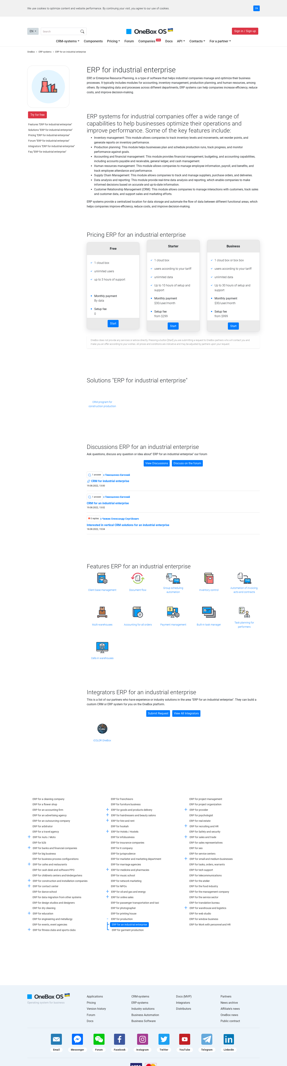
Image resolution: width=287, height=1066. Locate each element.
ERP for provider (199, 809)
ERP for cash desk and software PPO (53, 869)
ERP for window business (203, 919)
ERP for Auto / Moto (44, 837)
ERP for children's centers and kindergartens (57, 875)
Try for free (37, 115)
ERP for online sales (122, 897)
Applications (95, 996)
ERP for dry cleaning (44, 908)
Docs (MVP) (184, 996)
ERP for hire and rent (123, 820)
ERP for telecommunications (205, 875)
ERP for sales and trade (203, 837)
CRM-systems (66, 41)
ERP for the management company (209, 891)
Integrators (183, 1002)
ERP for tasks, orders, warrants (207, 864)
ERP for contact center (45, 886)
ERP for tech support (201, 869)
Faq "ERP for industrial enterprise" (47, 151)
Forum (129, 41)
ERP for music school (123, 875)
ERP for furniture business (126, 804)
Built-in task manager (209, 624)
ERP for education (43, 913)
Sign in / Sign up (245, 31)
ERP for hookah (120, 826)
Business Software (143, 1021)
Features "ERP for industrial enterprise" (50, 124)
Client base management (102, 590)
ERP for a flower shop (45, 804)
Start (113, 323)
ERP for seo (196, 848)
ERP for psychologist (201, 815)
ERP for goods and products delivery (131, 809)
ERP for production (122, 919)
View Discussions (156, 463)
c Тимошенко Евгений (116, 474)
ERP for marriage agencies (126, 864)
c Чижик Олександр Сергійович (119, 518)
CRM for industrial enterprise (108, 481)
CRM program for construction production (102, 404)
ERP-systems (139, 1002)
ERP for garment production (128, 930)
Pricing (112, 41)
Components (93, 41)
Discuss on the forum (187, 463)
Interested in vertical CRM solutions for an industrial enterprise (128, 525)
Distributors (183, 1008)
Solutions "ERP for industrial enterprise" (50, 129)
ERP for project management (205, 799)
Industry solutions (142, 1008)
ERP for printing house (123, 913)
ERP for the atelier (199, 880)
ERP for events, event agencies (50, 924)
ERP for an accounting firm (48, 809)
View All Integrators (186, 713)
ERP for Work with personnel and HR (210, 924)
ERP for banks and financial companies (55, 848)
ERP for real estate (199, 820)
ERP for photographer (123, 908)
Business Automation (145, 1015)
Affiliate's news (230, 1008)
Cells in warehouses (102, 658)
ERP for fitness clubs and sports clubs (54, 930)
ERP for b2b (39, 842)
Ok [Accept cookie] (256, 8)
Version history (96, 1008)
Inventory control (209, 590)
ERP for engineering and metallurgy (52, 919)
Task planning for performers (244, 624)
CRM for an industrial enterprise (108, 503)
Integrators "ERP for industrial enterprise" (51, 146)
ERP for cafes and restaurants (50, 864)
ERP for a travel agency (46, 831)
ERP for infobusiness (123, 837)
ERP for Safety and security (204, 831)
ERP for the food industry (203, 886)
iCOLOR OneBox (102, 740)
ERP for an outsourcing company (51, 820)
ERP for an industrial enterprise (129, 924)
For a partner (219, 41)
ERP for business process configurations (56, 858)
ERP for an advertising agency (50, 815)
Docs (169, 41)
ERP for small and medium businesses (211, 858)
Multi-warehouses (102, 624)
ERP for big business (44, 853)
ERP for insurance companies (127, 842)
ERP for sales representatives (206, 842)
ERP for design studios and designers (54, 902)
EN (32, 31)
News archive (229, 1002)
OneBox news (229, 1015)
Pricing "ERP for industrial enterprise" (49, 135)
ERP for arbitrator (43, 826)
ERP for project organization (205, 804)
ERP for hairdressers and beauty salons (133, 815)
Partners (226, 996)
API (179, 41)
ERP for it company (122, 848)
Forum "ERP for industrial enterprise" (48, 140)
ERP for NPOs (119, 886)
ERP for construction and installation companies (60, 880)
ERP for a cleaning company (48, 799)
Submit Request (158, 713)
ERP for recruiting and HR (204, 826)
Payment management (173, 624)
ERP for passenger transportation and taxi (135, 902)
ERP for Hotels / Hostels (124, 831)
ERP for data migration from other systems (57, 897)
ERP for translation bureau (204, 902)
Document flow (137, 590)
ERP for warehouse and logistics (208, 908)
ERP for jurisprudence (123, 853)
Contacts (196, 41)
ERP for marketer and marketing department (136, 858)
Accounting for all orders (138, 624)
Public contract (230, 1021)
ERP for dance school (45, 891)
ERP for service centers (202, 853)
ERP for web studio (200, 913)
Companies (150, 41)
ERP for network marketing (126, 880)
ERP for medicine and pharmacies (130, 869)
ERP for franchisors (122, 799)
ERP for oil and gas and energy (128, 891)
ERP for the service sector (203, 897)
